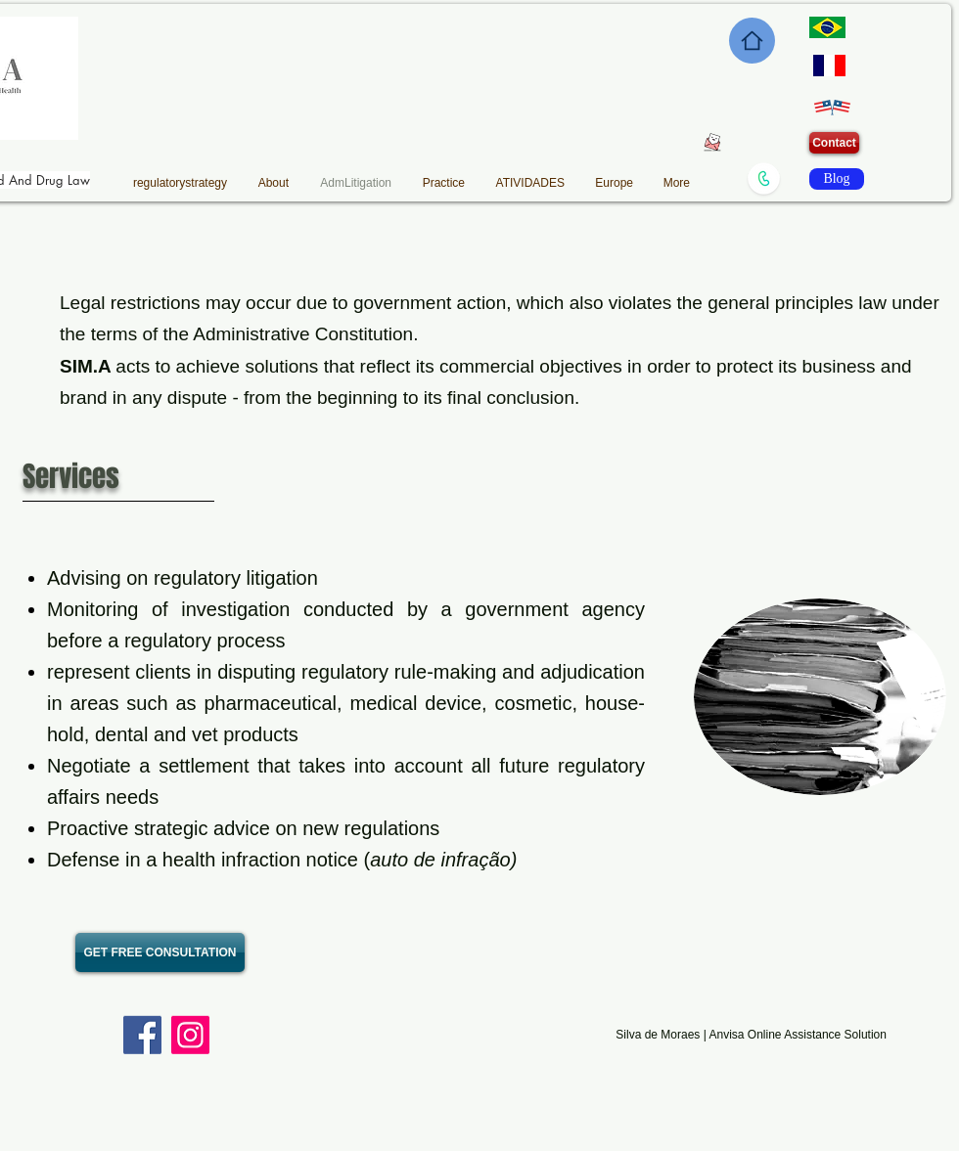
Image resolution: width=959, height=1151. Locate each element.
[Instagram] (190, 1035)
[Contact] (834, 143)
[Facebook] (142, 1035)
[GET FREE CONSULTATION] (160, 952)
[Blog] (836, 179)
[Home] (752, 41)
